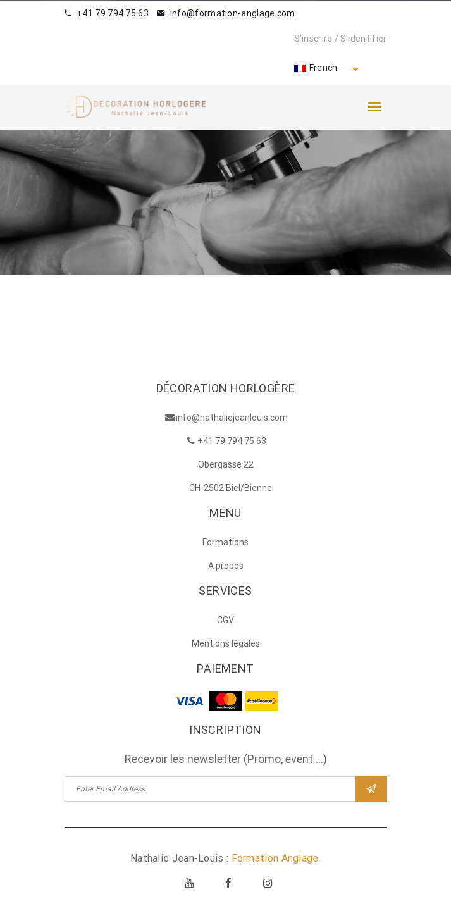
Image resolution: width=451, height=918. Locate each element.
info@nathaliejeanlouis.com (232, 417)
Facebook (229, 883)
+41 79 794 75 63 (107, 13)
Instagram (268, 883)
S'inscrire (313, 39)
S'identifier (363, 39)
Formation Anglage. (276, 858)
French (316, 68)
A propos (226, 566)
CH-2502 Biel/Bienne (230, 488)
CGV (225, 620)
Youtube (189, 883)
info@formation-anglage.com (226, 13)
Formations (225, 542)
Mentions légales (226, 643)
